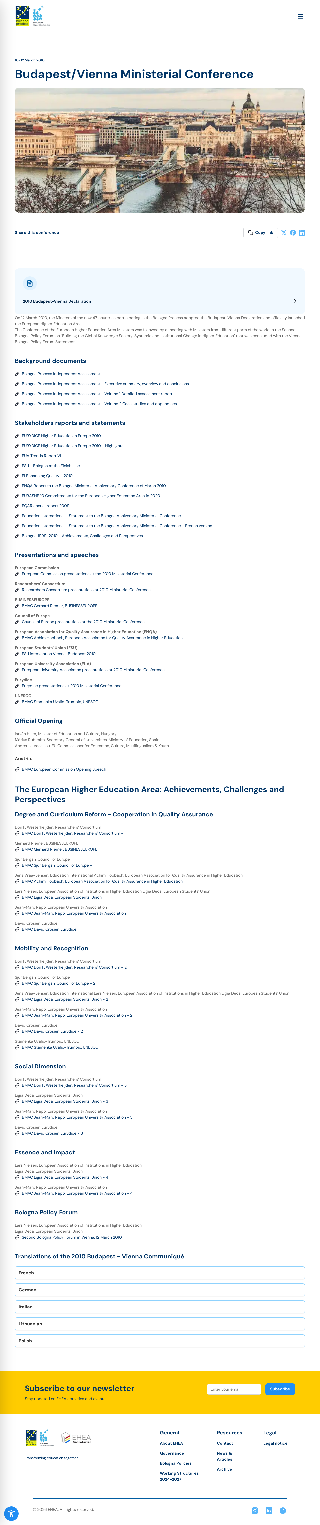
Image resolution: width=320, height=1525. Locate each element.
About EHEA (171, 1443)
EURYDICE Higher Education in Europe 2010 (61, 435)
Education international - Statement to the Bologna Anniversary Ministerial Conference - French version (117, 525)
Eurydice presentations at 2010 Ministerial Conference (72, 685)
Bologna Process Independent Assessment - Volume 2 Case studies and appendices (99, 403)
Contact (225, 1443)
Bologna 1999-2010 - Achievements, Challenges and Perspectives (82, 535)
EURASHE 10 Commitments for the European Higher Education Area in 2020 (91, 495)
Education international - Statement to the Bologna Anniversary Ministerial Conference (101, 515)
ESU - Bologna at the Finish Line (51, 465)
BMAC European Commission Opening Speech (64, 769)
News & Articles (224, 1456)
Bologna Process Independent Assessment (61, 373)
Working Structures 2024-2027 (179, 1476)
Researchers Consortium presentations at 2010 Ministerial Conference (86, 589)
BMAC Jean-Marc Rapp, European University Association (74, 913)
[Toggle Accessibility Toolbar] (11, 1513)
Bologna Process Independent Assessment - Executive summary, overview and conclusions (105, 383)
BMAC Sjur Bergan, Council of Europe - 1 (58, 865)
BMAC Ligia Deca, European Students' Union (62, 897)
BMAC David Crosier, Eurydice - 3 (52, 1133)
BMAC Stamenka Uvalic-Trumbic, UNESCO (60, 701)
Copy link (260, 232)
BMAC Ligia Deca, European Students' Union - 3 (65, 1101)
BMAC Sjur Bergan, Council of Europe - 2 (59, 983)
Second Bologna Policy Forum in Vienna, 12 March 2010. (72, 1237)
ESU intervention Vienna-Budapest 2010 (59, 653)
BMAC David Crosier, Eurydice (49, 929)
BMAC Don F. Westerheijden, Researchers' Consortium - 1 (74, 833)
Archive (224, 1469)
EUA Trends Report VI (41, 455)
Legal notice (276, 1443)
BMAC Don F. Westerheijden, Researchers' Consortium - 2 (74, 967)
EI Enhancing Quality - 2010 (47, 475)
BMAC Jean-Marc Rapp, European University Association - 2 (77, 1015)
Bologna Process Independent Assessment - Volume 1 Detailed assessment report (97, 393)
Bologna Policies (176, 1463)
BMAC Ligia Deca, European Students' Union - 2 (65, 999)
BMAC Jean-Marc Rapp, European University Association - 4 (77, 1193)
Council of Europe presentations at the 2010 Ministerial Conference (83, 621)
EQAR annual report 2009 (46, 505)
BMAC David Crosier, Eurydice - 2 (52, 1031)
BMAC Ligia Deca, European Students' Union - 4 (65, 1177)
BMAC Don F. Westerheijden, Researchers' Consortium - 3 (74, 1085)
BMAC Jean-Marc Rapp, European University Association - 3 (77, 1117)
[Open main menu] (300, 17)
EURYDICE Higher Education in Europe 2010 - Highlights (73, 445)
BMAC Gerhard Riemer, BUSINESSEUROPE (60, 605)
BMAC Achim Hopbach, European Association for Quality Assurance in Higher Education (102, 637)
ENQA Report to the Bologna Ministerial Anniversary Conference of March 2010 (94, 485)
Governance (172, 1453)
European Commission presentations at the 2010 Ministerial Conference (88, 573)
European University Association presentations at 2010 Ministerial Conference (93, 669)
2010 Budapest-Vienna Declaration (160, 301)
